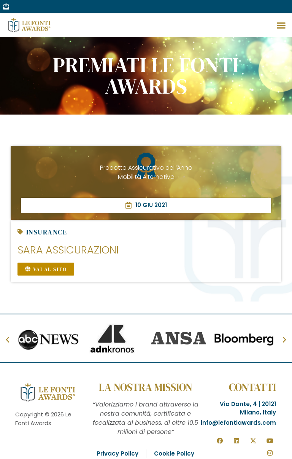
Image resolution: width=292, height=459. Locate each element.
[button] (281, 25)
